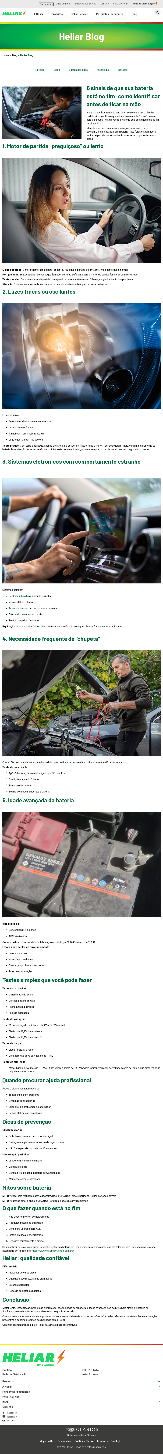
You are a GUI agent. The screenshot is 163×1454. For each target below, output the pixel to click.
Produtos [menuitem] (57, 14)
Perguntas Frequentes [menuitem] (110, 14)
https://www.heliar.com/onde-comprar (53, 1250)
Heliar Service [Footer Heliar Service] (11, 1396)
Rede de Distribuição (144, 3)
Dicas (56, 69)
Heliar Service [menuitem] (79, 14)
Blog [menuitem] (134, 14)
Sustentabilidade (78, 69)
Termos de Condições (110, 1441)
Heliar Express (90, 1374)
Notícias (40, 69)
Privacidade (65, 1441)
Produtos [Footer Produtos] (8, 1381)
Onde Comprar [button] (63, 3)
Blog (14, 55)
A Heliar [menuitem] (38, 14)
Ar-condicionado (18, 608)
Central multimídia (19, 596)
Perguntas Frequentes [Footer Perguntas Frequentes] (16, 1391)
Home (5, 55)
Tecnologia (103, 69)
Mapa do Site (47, 1441)
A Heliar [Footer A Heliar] (7, 1386)
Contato (105, 3)
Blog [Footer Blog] (5, 1401)
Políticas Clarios (84, 1441)
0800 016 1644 (120, 3)
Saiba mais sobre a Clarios (85, 1435)
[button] (157, 13)
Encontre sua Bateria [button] (85, 3)
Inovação (123, 69)
